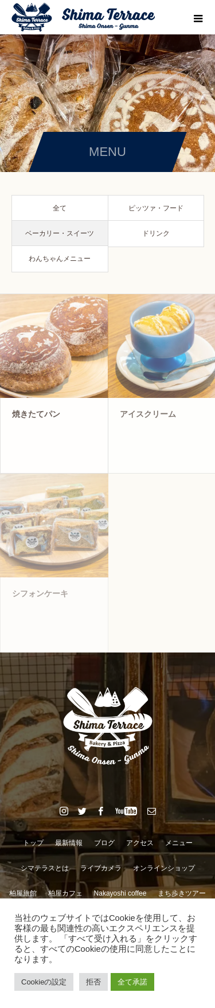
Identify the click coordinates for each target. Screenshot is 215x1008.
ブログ (104, 843)
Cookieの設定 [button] (44, 982)
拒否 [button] (93, 982)
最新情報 (69, 843)
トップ (33, 843)
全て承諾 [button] (132, 982)
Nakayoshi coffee (120, 893)
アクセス (140, 843)
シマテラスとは (45, 868)
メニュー (179, 843)
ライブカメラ (101, 868)
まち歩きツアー (182, 893)
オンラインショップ (164, 868)
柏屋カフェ (65, 893)
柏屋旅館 (23, 893)
